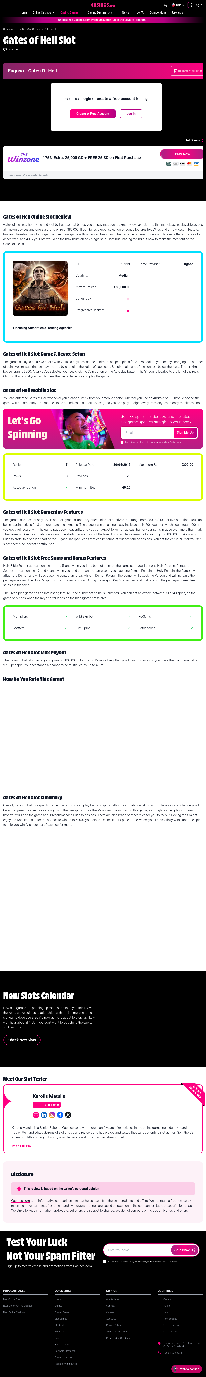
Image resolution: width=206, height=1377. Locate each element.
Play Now (175, 155)
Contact (110, 1305)
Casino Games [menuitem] (71, 12)
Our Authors (112, 1299)
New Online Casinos (14, 1312)
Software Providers (65, 1351)
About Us (111, 1318)
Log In (131, 114)
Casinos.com (10, 29)
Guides (58, 1305)
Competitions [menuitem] (158, 12)
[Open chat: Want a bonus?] (186, 1369)
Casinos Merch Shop (66, 1363)
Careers (110, 1312)
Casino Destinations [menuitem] (102, 12)
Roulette (59, 1331)
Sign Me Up (185, 432)
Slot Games (61, 1318)
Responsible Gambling (118, 1338)
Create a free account (92, 114)
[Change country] (177, 5)
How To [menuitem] (139, 12)
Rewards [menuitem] (179, 12)
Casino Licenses (63, 1357)
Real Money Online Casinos (17, 1305)
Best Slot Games (31, 29)
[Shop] (165, 5)
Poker (58, 1338)
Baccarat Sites (62, 1344)
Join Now (184, 1250)
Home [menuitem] (23, 12)
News (58, 1299)
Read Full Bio (21, 1146)
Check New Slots (22, 1040)
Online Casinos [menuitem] (44, 12)
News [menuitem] (125, 12)
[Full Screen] (196, 140)
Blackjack (60, 1325)
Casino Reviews (63, 1312)
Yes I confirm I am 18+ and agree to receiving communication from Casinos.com (143, 1261)
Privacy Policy (113, 1325)
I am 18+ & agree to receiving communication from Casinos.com (153, 442)
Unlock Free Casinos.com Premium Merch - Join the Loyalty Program (100, 19)
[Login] (195, 5)
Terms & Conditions (116, 1331)
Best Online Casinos (14, 1299)
